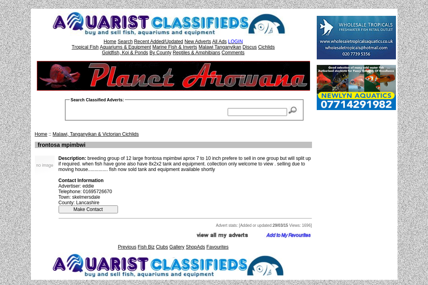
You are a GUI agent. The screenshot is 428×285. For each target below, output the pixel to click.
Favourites (217, 247)
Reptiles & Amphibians (196, 52)
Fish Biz (146, 247)
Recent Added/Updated (158, 41)
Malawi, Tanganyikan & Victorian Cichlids (96, 134)
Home (110, 41)
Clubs (162, 247)
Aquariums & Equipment (125, 47)
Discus (250, 47)
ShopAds (195, 247)
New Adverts (198, 41)
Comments (233, 52)
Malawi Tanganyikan (219, 47)
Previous (127, 247)
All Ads (219, 41)
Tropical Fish (85, 47)
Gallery (177, 247)
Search (125, 41)
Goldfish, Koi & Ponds (125, 52)
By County (160, 52)
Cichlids (266, 47)
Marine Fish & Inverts (174, 47)
